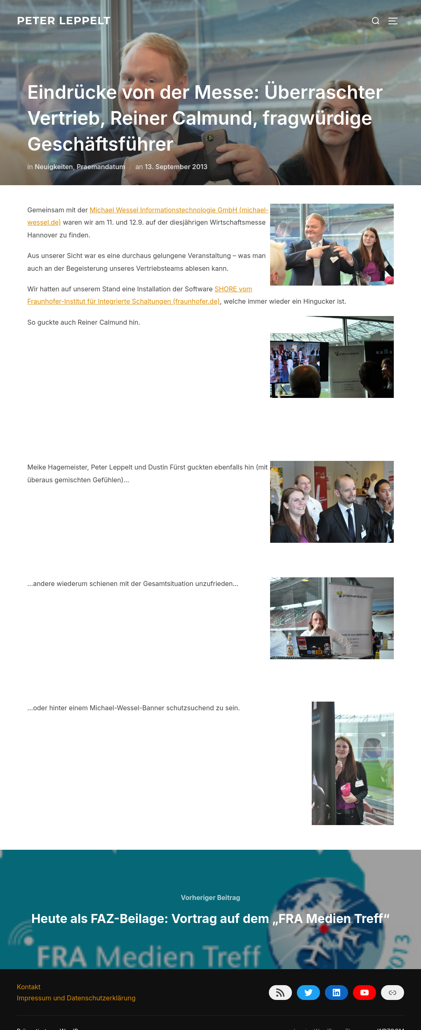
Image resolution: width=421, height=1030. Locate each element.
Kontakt (28, 970)
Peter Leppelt (64, 20)
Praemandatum (101, 150)
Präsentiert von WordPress (53, 1014)
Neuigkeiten (54, 150)
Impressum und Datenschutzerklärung (76, 981)
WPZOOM (390, 1014)
